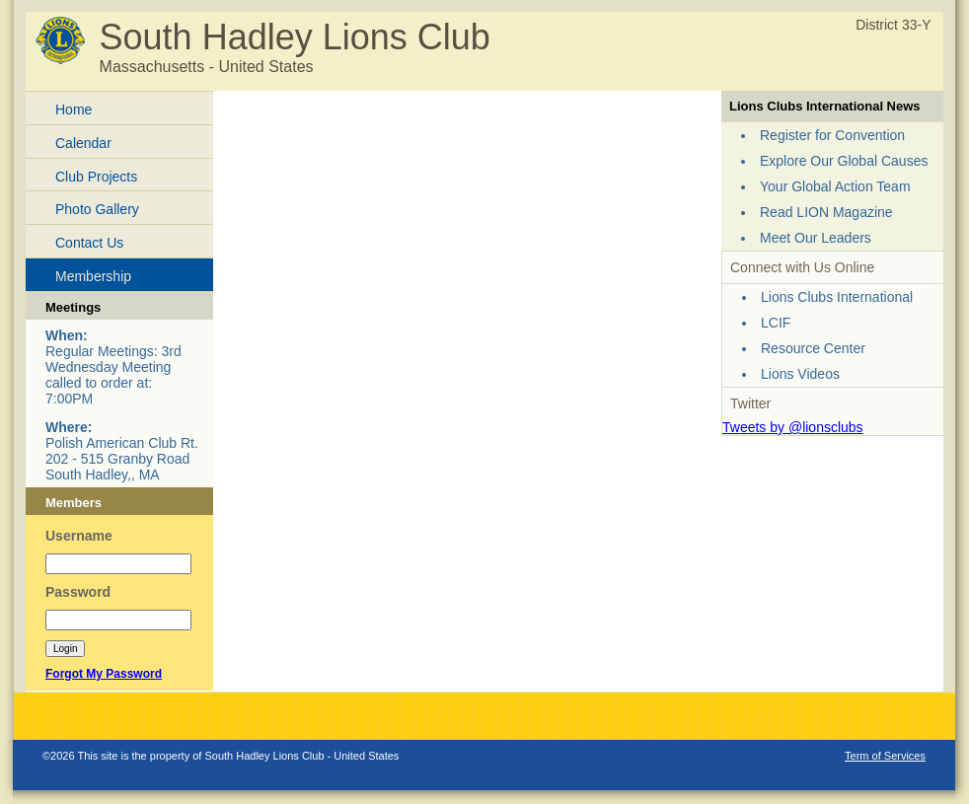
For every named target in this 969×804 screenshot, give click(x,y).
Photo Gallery (97, 209)
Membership (93, 276)
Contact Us (89, 243)
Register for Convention (832, 135)
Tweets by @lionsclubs (792, 427)
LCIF (775, 322)
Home (73, 109)
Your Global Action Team (835, 186)
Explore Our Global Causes (844, 161)
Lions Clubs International (837, 297)
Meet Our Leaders (815, 238)
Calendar (83, 143)
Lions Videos (800, 374)
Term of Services (885, 756)
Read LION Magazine (826, 212)
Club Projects (96, 176)
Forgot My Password (103, 674)
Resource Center (813, 348)
